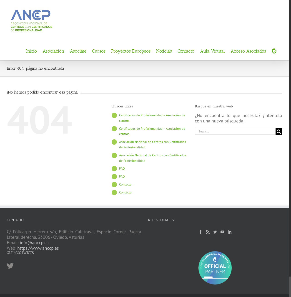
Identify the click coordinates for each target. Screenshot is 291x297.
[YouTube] (222, 232)
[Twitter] (215, 232)
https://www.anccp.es (38, 248)
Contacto (125, 184)
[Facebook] (200, 232)
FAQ (122, 168)
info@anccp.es (34, 243)
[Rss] (208, 232)
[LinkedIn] (229, 232)
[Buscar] (274, 50)
